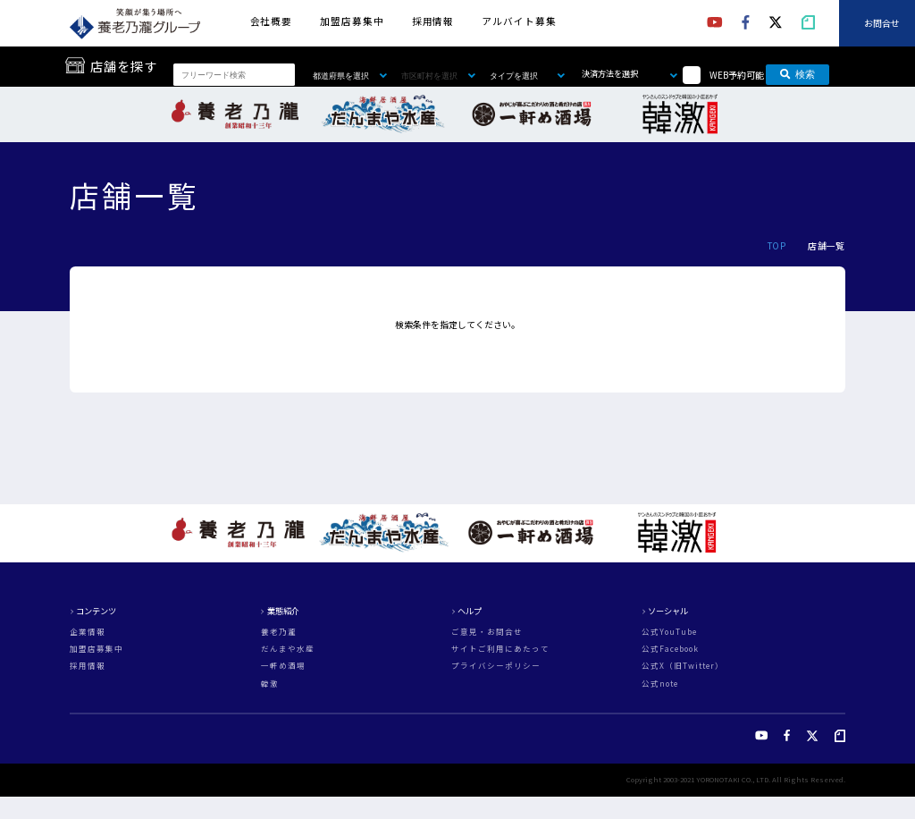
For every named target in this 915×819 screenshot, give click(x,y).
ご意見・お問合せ (487, 632)
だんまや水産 (288, 649)
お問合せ (882, 23)
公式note (660, 684)
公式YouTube (669, 632)
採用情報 (433, 21)
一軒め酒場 (283, 666)
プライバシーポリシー (496, 666)
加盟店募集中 (351, 21)
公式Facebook (670, 649)
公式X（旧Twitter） (683, 666)
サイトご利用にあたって (500, 649)
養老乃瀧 (279, 632)
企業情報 (87, 632)
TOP (776, 245)
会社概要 (271, 21)
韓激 (270, 684)
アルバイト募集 (519, 21)
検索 (797, 74)
